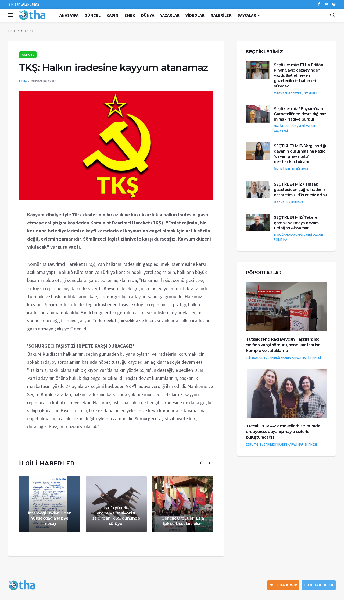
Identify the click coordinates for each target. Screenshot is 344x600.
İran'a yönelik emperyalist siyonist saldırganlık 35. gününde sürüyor (116, 515)
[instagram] (334, 4)
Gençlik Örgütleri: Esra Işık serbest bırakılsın (182, 521)
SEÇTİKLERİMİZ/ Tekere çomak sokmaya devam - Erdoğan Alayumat (297, 222)
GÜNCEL (92, 15)
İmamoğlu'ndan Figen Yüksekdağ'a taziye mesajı (50, 518)
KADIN (112, 15)
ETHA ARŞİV (283, 584)
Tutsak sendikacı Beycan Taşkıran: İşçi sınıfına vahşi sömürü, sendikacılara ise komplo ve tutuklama (283, 345)
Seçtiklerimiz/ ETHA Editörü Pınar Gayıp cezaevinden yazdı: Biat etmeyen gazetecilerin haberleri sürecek (299, 75)
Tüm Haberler (319, 584)
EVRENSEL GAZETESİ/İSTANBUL (296, 93)
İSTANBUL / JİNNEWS (288, 202)
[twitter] (326, 4)
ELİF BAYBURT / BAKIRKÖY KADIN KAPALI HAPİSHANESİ (283, 358)
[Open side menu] (10, 15)
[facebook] (319, 4)
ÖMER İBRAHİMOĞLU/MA (291, 169)
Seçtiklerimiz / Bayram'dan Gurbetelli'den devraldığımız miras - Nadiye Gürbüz (300, 114)
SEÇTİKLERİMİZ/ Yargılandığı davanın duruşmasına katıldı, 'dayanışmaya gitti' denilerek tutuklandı (300, 153)
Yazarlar (170, 15)
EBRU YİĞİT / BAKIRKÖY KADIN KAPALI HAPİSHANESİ (281, 444)
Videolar (195, 15)
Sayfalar (247, 15)
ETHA (23, 81)
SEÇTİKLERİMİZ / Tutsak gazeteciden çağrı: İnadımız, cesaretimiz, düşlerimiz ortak (300, 189)
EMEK (129, 15)
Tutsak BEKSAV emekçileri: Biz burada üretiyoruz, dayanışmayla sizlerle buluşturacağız (283, 431)
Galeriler (221, 15)
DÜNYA (147, 15)
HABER (13, 31)
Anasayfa (68, 15)
